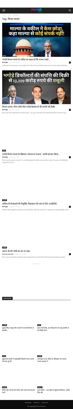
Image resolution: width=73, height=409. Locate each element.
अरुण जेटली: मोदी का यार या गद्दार (16, 251)
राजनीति (4, 200)
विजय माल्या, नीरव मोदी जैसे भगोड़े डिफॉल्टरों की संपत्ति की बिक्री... (29, 107)
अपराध (4, 56)
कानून (4, 150)
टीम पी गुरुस (5, 62)
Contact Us (44, 402)
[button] (70, 10)
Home (4, 16)
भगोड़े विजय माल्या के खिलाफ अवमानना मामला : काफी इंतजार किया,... (31, 154)
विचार (39, 325)
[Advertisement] (36, 4)
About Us (36, 402)
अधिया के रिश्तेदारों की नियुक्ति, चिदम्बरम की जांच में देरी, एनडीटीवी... (30, 203)
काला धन (5, 103)
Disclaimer (28, 402)
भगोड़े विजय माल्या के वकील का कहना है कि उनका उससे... (26, 59)
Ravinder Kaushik (8, 254)
